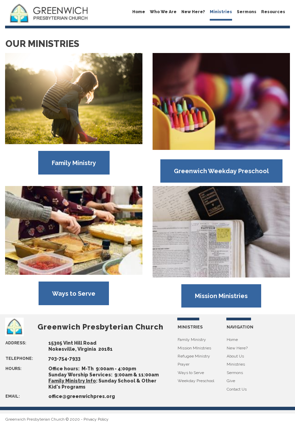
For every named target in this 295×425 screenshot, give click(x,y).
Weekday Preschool (196, 380)
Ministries (221, 11)
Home (138, 11)
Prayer (183, 364)
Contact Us (237, 389)
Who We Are (163, 11)
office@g (59, 396)
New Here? (193, 11)
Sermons (246, 11)
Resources (273, 11)
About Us (235, 356)
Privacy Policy (96, 419)
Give (231, 380)
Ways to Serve (191, 372)
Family (184, 339)
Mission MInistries (194, 348)
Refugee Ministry (194, 356)
